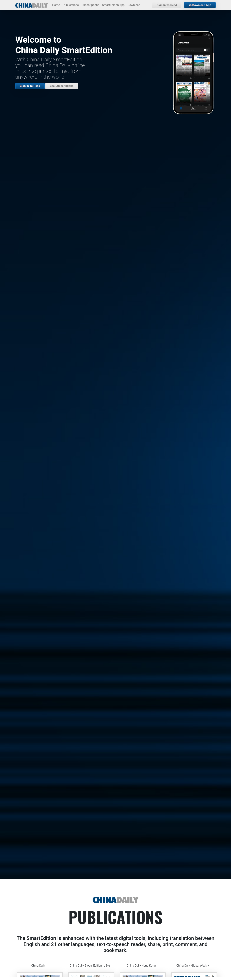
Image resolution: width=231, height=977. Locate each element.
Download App (200, 4)
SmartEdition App (113, 5)
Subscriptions (90, 5)
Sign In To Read (167, 4)
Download (133, 5)
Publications (71, 5)
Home (56, 5)
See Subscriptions (61, 85)
